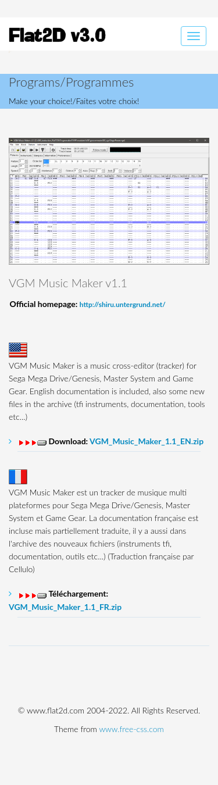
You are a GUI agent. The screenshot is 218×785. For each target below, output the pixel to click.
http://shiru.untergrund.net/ (123, 304)
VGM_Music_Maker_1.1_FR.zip (65, 607)
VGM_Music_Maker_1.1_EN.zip (146, 441)
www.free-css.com (131, 729)
